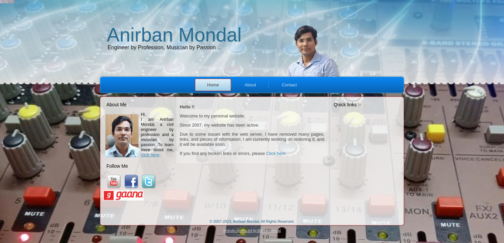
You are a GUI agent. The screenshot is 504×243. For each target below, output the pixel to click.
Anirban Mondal (174, 35)
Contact (289, 84)
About (250, 84)
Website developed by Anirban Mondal (252, 231)
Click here (276, 153)
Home (213, 84)
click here (150, 154)
